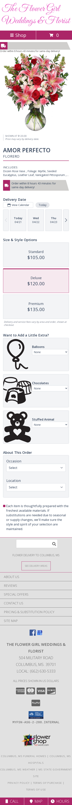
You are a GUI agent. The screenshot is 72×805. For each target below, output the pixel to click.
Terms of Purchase (47, 783)
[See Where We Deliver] (36, 565)
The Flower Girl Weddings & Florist (36, 15)
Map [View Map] (36, 801)
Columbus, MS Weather (17, 769)
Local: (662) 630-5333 (36, 671)
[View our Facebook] (33, 634)
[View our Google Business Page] (39, 634)
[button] (36, 715)
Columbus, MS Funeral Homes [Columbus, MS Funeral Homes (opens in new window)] (23, 756)
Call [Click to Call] (12, 801)
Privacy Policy (19, 783)
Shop (18, 35)
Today (42, 205)
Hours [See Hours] (60, 801)
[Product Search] (37, 543)
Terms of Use (36, 789)
